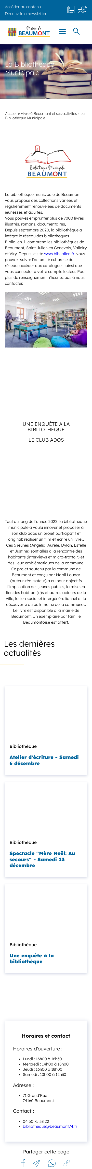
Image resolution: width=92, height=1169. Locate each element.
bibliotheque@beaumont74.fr (50, 1126)
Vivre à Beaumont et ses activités (49, 113)
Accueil (11, 113)
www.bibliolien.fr (58, 253)
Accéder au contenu (23, 6)
